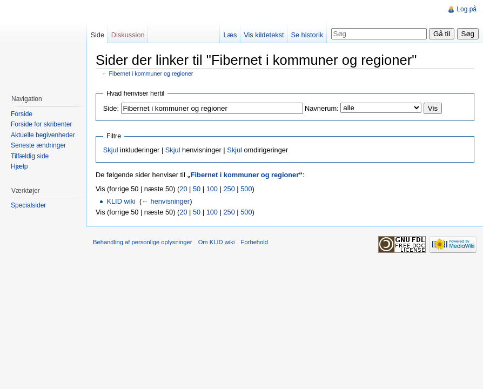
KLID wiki (120, 201)
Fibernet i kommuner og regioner (151, 73)
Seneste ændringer (38, 145)
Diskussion (128, 35)
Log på (467, 9)
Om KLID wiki (216, 242)
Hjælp (19, 166)
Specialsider (28, 205)
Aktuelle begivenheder (43, 135)
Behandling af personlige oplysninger (142, 242)
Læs (230, 35)
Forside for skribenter (41, 124)
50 (196, 189)
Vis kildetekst (264, 35)
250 (228, 189)
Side (97, 35)
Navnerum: (322, 108)
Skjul (110, 150)
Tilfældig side (30, 156)
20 (183, 189)
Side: (111, 108)
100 (212, 189)
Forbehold (254, 242)
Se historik (307, 35)
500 (246, 189)
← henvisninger (166, 201)
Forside (21, 114)
